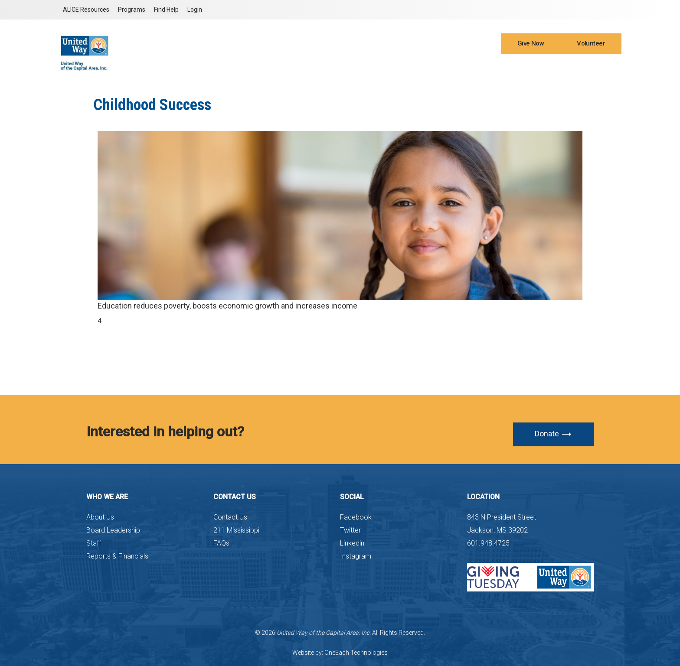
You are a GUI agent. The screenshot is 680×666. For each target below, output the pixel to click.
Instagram (355, 556)
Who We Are (337, 65)
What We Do (379, 65)
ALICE (455, 65)
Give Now (530, 43)
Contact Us (230, 517)
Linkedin (352, 543)
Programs (131, 9)
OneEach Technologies (356, 652)
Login (194, 9)
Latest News (421, 65)
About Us (100, 517)
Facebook (356, 517)
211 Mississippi (236, 530)
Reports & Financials (117, 556)
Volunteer (591, 43)
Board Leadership (113, 530)
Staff (93, 543)
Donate (553, 434)
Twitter (350, 530)
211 (477, 65)
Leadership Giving (586, 65)
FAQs (221, 543)
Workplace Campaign (521, 65)
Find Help (166, 9)
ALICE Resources (86, 9)
